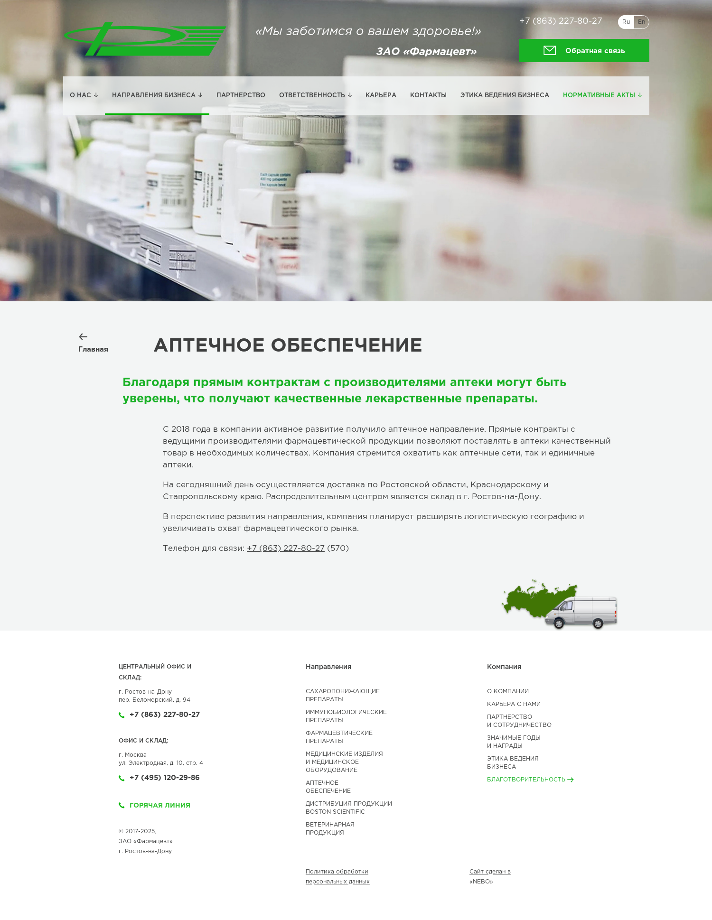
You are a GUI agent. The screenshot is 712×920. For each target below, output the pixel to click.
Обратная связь (584, 50)
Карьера (380, 95)
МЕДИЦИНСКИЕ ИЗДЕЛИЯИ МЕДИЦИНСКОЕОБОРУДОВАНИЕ (344, 762)
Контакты (428, 95)
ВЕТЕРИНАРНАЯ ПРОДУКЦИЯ (330, 829)
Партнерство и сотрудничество (519, 721)
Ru (626, 22)
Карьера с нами (514, 704)
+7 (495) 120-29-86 (159, 778)
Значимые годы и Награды (514, 742)
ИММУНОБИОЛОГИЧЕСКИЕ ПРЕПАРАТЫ (346, 716)
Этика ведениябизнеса (513, 763)
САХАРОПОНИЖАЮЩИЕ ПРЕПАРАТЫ (343, 695)
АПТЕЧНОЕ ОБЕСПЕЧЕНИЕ (328, 787)
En (641, 22)
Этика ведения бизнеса (504, 95)
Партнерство (240, 95)
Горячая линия (154, 805)
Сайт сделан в (490, 871)
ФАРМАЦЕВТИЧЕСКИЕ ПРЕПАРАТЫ (339, 737)
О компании (508, 691)
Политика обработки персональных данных (338, 876)
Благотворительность (530, 779)
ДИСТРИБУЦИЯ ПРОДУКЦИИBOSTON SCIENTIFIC (349, 808)
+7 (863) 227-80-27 (560, 21)
